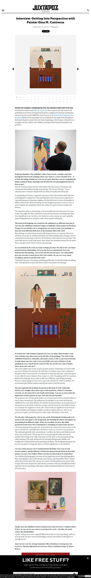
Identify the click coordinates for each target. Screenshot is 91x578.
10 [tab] (49, 97)
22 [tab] (31, 99)
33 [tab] (71, 99)
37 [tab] (27, 102)
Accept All (88, 576)
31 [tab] (63, 99)
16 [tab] (71, 97)
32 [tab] (67, 99)
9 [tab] (45, 97)
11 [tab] (53, 97)
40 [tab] (38, 102)
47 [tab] (63, 102)
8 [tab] (42, 97)
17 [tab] (74, 97)
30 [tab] (60, 99)
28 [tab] (53, 99)
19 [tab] (20, 99)
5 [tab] (31, 97)
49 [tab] (71, 102)
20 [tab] (24, 99)
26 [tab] (45, 99)
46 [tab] (60, 102)
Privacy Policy (71, 577)
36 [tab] (24, 102)
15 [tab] (67, 97)
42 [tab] (45, 102)
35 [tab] (20, 102)
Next (78, 69)
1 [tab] (17, 97)
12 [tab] (56, 97)
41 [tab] (42, 102)
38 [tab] (31, 102)
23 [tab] (35, 99)
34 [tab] (74, 99)
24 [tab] (38, 99)
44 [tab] (53, 102)
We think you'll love (45, 555)
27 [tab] (49, 99)
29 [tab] (56, 99)
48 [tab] (67, 102)
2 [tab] (20, 97)
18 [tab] (17, 99)
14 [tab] (63, 97)
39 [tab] (35, 102)
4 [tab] (27, 97)
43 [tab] (49, 102)
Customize (81, 576)
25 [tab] (42, 99)
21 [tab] (27, 99)
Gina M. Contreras (40, 110)
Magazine (54, 27)
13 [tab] (60, 97)
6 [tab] (35, 97)
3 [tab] (24, 97)
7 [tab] (38, 97)
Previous (13, 69)
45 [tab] (56, 102)
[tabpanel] (45, 64)
